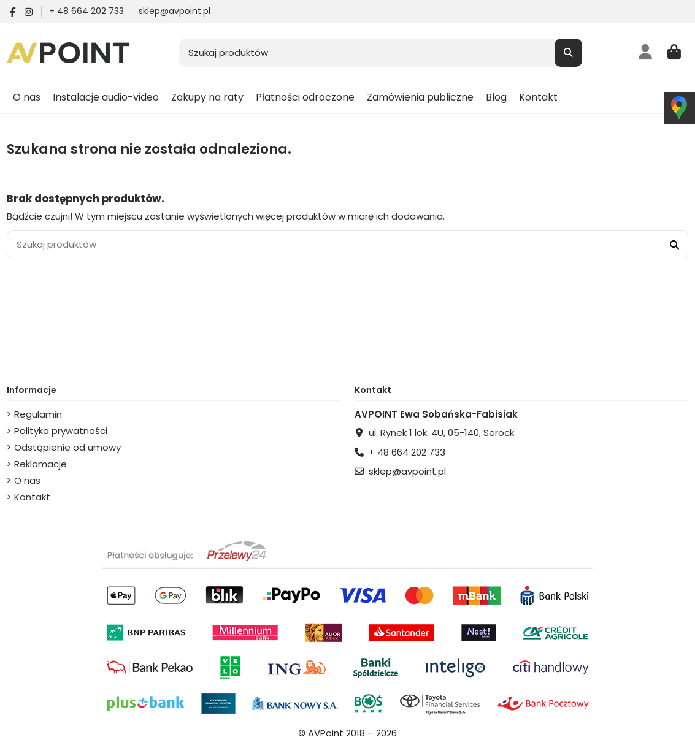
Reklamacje (40, 463)
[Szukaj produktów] (568, 53)
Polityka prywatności (60, 430)
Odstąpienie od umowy (67, 447)
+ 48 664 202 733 (87, 11)
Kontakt (32, 497)
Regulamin (38, 414)
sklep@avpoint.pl (174, 11)
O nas (27, 480)
